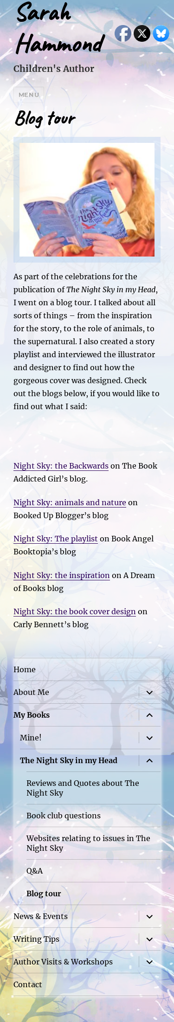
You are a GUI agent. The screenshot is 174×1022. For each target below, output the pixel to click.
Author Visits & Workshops (63, 961)
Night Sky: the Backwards (61, 465)
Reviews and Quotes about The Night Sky (82, 787)
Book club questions (63, 815)
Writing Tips (36, 939)
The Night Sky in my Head (68, 760)
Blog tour (43, 893)
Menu (29, 94)
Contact (27, 984)
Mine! (31, 737)
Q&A (34, 870)
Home (24, 669)
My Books (31, 715)
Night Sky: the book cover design (74, 611)
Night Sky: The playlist (55, 538)
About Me (31, 692)
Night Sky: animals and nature (69, 502)
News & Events (40, 916)
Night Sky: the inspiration (61, 575)
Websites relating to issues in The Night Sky (88, 843)
